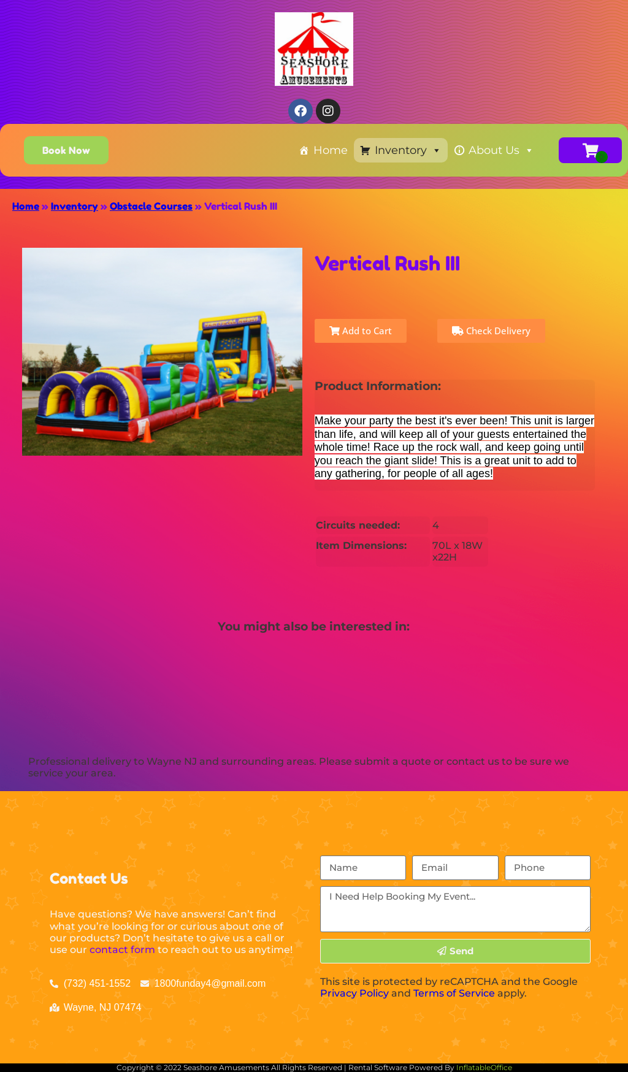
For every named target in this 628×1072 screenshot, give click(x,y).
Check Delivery (491, 330)
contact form (122, 949)
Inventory (408, 150)
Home (330, 150)
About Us (501, 150)
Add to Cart (360, 330)
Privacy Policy (354, 993)
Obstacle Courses (151, 206)
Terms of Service (454, 993)
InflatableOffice (484, 1067)
